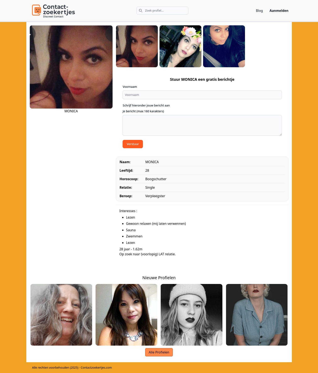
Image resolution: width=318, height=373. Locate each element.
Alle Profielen (159, 352)
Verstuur (133, 144)
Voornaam (130, 87)
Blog (259, 10)
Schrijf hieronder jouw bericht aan (146, 105)
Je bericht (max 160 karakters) (143, 111)
